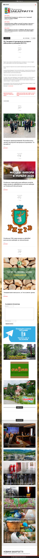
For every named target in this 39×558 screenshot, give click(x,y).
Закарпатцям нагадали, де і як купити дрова (19, 292)
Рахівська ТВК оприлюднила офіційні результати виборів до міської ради (17, 239)
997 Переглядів (26, 38)
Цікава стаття (32, 88)
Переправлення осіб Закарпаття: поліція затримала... (19, 483)
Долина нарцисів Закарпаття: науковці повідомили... (19, 507)
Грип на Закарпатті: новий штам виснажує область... (19, 518)
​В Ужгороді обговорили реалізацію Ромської (13, 444)
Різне (5, 538)
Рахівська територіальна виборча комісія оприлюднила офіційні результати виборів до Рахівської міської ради (19, 184)
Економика (6, 469)
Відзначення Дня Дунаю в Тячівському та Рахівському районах (9, 94)
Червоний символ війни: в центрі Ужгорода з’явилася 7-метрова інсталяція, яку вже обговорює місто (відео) (19, 24)
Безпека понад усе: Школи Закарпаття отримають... (19, 472)
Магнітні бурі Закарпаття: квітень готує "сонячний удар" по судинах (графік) (18, 18)
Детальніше (6, 189)
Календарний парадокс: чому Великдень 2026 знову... (19, 530)
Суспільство (10, 85)
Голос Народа (6, 456)
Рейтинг (33, 38)
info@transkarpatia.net (26, 553)
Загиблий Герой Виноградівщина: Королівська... (17, 496)
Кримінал (6, 480)
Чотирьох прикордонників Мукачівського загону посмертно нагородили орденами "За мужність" (19, 142)
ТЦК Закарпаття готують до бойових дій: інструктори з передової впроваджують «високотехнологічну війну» (19, 30)
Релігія (6, 527)
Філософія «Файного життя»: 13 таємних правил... (18, 541)
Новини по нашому (7, 504)
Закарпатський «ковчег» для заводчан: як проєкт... (18, 459)
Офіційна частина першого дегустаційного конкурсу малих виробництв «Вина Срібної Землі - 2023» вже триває (26, 94)
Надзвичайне (7, 493)
